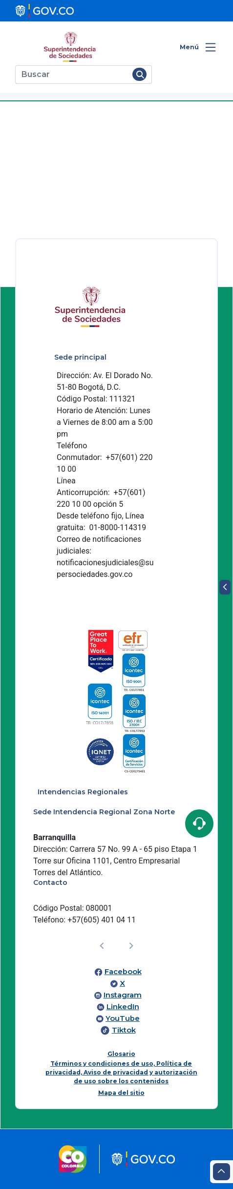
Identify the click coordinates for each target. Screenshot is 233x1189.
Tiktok (124, 1030)
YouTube (123, 1018)
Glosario (121, 1053)
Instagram (123, 995)
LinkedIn (122, 1006)
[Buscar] (72, 74)
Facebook (123, 971)
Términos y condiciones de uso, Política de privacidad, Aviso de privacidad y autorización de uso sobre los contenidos (121, 1072)
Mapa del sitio (121, 1092)
